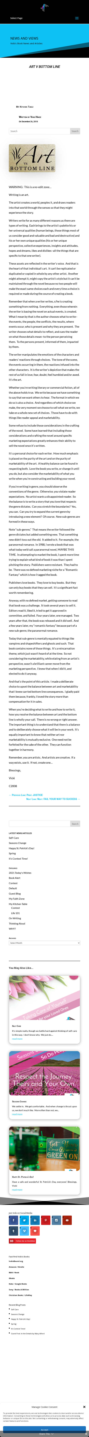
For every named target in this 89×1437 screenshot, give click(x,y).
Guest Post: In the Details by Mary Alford (27, 1333)
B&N (11, 1272)
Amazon (12, 1267)
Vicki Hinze (35, 117)
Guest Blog (15, 893)
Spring (12, 853)
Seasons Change (17, 842)
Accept (44, 1429)
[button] (84, 1406)
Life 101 (15, 913)
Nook (16, 1272)
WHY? (12, 928)
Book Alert (14, 877)
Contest (13, 883)
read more (17, 1038)
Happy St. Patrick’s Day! (21, 848)
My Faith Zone (16, 898)
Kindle (21, 1267)
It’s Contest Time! (18, 858)
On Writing (15, 918)
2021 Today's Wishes (20, 872)
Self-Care (14, 837)
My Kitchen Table (24, 106)
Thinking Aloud (17, 923)
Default (13, 888)
